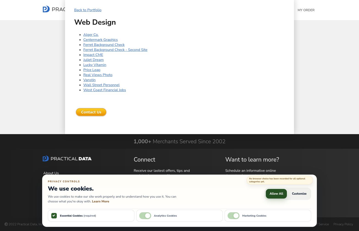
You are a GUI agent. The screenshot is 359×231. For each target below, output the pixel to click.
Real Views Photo (97, 74)
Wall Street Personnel (101, 85)
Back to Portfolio (87, 10)
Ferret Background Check (104, 44)
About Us (51, 173)
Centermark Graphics (100, 39)
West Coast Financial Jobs (104, 90)
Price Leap (91, 69)
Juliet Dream (93, 59)
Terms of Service (317, 224)
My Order (306, 10)
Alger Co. (90, 34)
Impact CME (93, 54)
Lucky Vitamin (94, 64)
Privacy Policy (343, 224)
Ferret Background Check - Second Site (115, 49)
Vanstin (89, 79)
